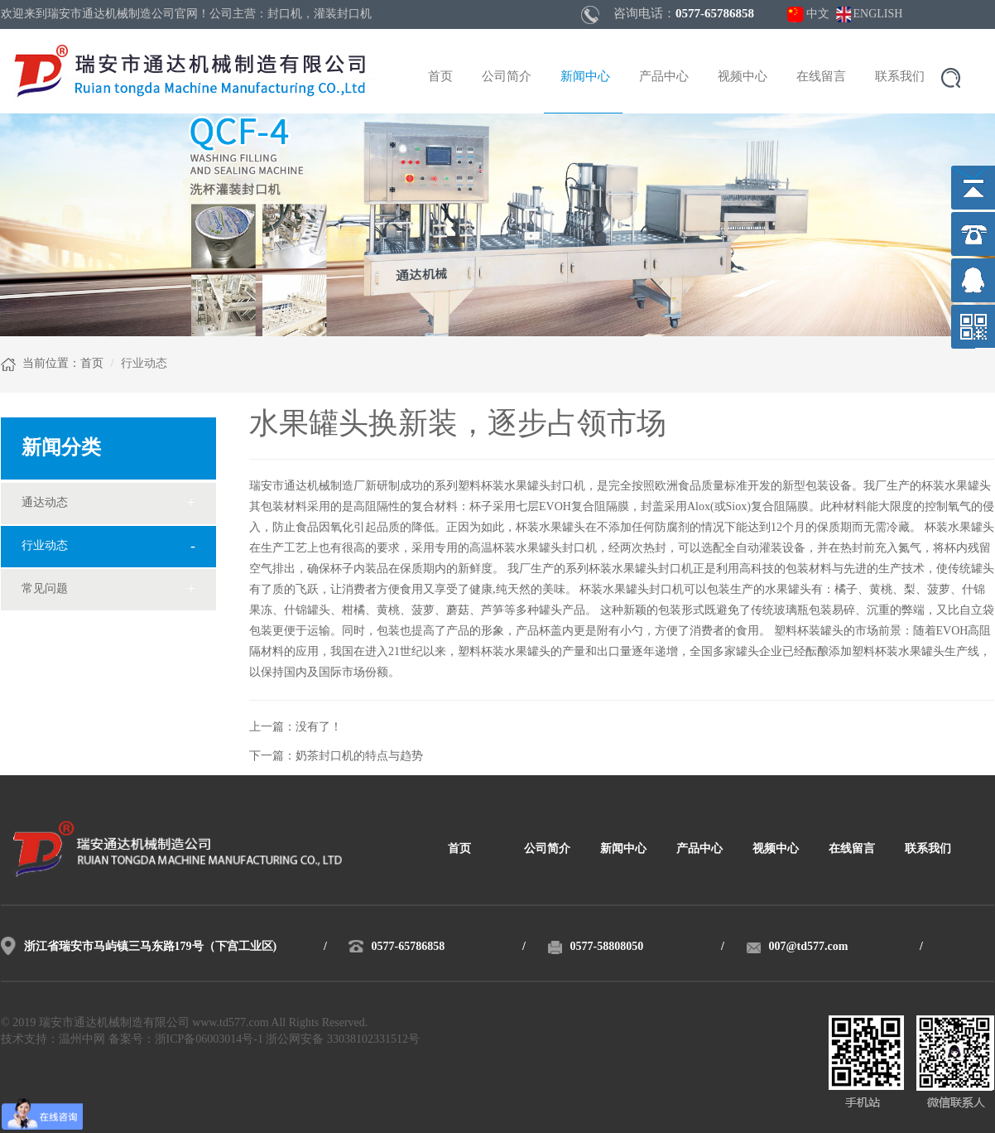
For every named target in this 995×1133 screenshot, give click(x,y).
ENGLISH (878, 14)
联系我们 (900, 77)
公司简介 (506, 77)
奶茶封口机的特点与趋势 (359, 756)
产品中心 (664, 77)
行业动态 (45, 546)
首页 (440, 77)
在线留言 (821, 77)
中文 (817, 14)
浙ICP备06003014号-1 (209, 1040)
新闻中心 (585, 77)
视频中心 (742, 77)
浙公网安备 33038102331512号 (343, 1040)
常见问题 (45, 589)
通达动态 (45, 503)
